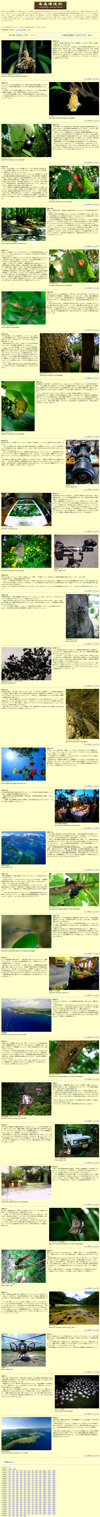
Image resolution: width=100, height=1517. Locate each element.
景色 (64, 1092)
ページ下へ (96, 79)
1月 (9, 1471)
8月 (36, 1471)
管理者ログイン (9, 1462)
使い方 (90, 35)
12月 (14, 1469)
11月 (9, 1469)
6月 (29, 1471)
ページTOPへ (88, 79)
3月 (17, 1471)
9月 (40, 1471)
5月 (25, 1471)
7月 (33, 1471)
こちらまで (19, 30)
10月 (44, 1471)
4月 (21, 1471)
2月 (13, 1471)
